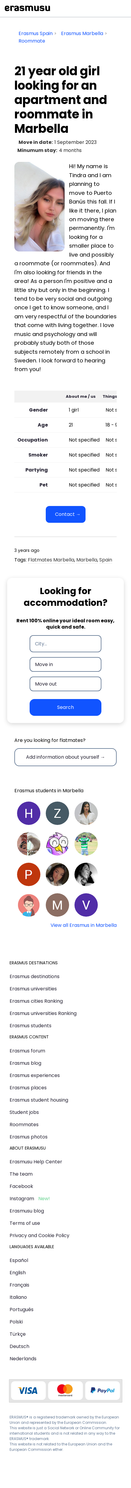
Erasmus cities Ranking (36, 1001)
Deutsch (19, 1346)
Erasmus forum (27, 1050)
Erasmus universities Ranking (43, 1013)
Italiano (18, 1297)
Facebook (21, 1186)
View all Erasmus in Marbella (84, 925)
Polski (16, 1321)
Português (21, 1309)
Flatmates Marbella (51, 559)
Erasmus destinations (35, 976)
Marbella (86, 559)
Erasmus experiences (35, 1075)
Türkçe (18, 1334)
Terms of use (25, 1223)
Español (19, 1260)
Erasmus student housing (39, 1100)
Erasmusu (27, 8)
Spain (105, 559)
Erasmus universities (33, 988)
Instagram (22, 1198)
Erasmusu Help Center (36, 1161)
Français (19, 1284)
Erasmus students (30, 1025)
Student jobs (24, 1112)
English (18, 1272)
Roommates (24, 1124)
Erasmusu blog (27, 1210)
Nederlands (23, 1358)
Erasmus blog (25, 1063)
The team (21, 1174)
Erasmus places (28, 1087)
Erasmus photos (29, 1136)
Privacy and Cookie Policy (39, 1235)
